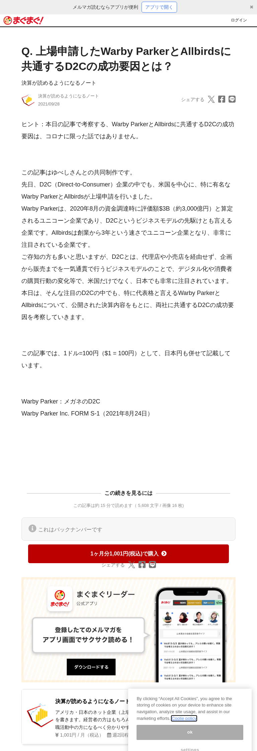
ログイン (239, 20)
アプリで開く (159, 7)
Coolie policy (184, 726)
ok (190, 740)
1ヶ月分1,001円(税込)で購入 (128, 553)
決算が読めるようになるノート (58, 83)
